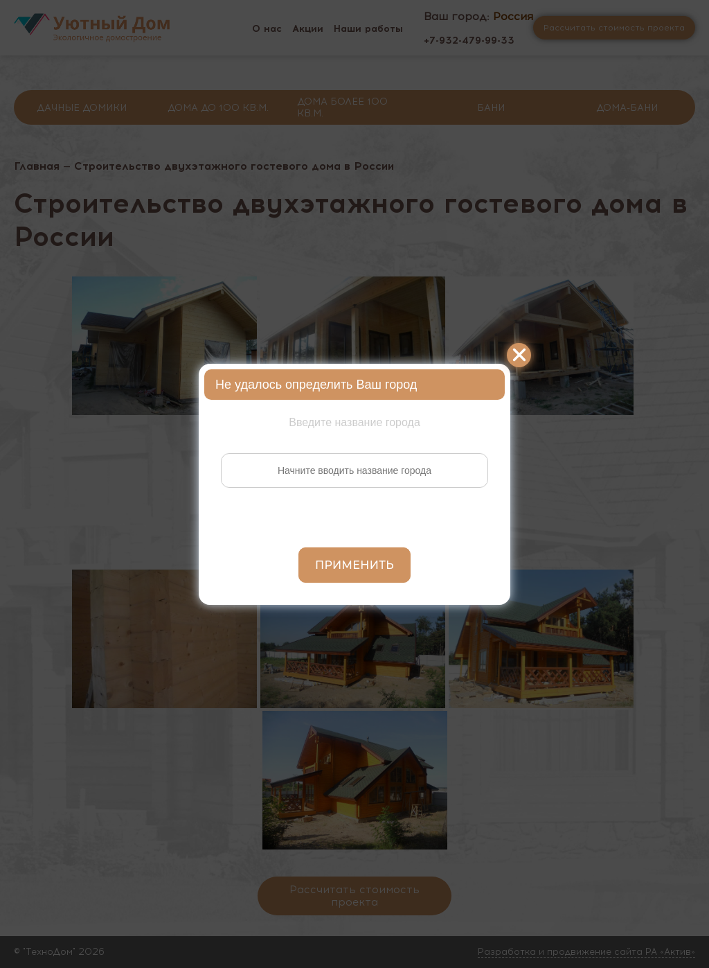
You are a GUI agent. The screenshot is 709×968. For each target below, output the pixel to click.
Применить (354, 565)
